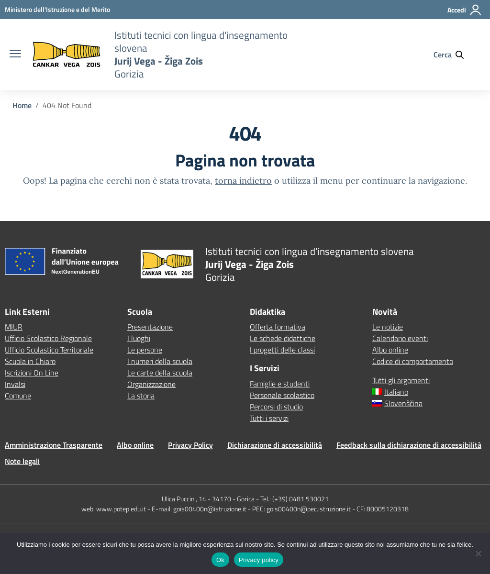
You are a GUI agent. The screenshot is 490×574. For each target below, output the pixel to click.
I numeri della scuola (159, 361)
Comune (18, 395)
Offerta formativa (277, 326)
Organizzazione (151, 384)
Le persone (144, 349)
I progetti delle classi (282, 349)
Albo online (390, 349)
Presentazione (150, 326)
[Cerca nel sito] (453, 54)
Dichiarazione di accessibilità (274, 445)
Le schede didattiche (282, 338)
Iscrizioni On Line (31, 372)
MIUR (13, 326)
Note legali (22, 461)
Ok (220, 559)
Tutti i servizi (269, 418)
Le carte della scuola (159, 372)
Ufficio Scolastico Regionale (48, 338)
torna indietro (243, 180)
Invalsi (15, 384)
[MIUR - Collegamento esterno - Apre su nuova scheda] (57, 9)
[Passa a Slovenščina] (428, 403)
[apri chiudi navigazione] (15, 54)
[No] (478, 553)
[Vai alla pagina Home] (22, 105)
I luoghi (138, 338)
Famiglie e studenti (280, 383)
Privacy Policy (190, 445)
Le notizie (387, 326)
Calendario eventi (400, 338)
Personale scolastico (282, 395)
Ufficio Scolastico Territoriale (49, 349)
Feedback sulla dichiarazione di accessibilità (408, 445)
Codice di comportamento (412, 361)
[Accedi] (465, 14)
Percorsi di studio (276, 406)
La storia (141, 395)
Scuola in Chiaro (30, 361)
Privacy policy (258, 559)
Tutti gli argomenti (401, 380)
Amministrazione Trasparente (53, 445)
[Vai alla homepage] (66, 54)
